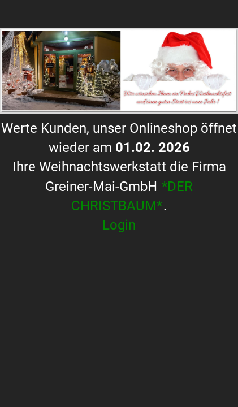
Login (119, 225)
